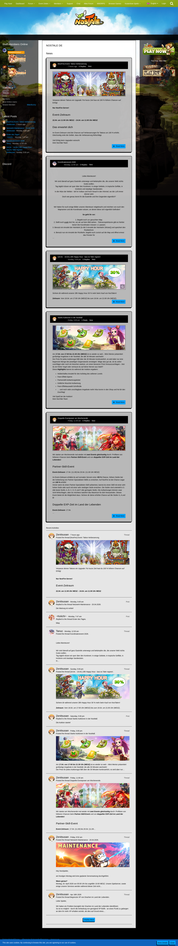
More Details (163, 943)
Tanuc (8, 143)
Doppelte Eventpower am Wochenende (73, 418)
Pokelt (10, 50)
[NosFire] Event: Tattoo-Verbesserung (20, 122)
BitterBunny (31, 105)
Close (172, 943)
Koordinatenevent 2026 (15, 141)
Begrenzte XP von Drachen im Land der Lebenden (89, 897)
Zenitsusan (10, 124)
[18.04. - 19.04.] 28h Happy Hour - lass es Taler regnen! (79, 257)
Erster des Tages (12, 135)
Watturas (11, 66)
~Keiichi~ (10, 137)
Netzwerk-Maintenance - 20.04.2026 (20, 128)
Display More (89, 920)
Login (164, 3)
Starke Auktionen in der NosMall (70, 318)
